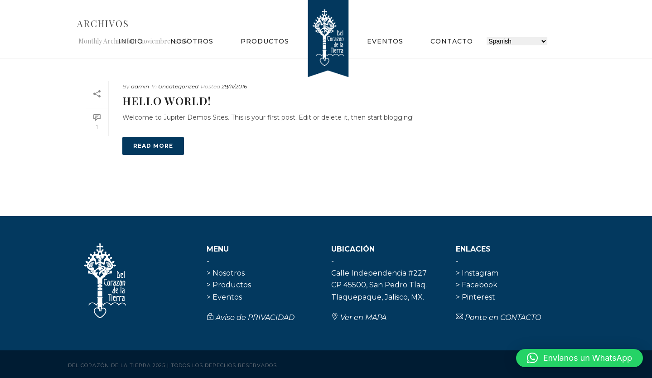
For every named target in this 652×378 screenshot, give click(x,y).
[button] (579, 358)
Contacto (451, 41)
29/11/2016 (234, 86)
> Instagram (477, 273)
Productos (265, 41)
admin (140, 86)
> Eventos (224, 297)
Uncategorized (178, 86)
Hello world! (166, 100)
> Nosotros (226, 273)
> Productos (229, 285)
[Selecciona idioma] (517, 41)
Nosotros (191, 41)
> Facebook (476, 285)
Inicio (130, 41)
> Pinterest (475, 297)
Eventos (385, 41)
